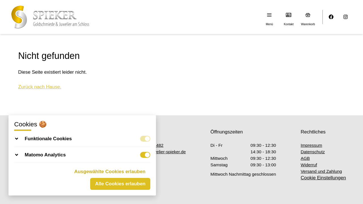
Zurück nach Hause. (39, 87)
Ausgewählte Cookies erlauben (109, 171)
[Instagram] (346, 17)
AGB (305, 158)
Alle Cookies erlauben (120, 183)
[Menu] (269, 15)
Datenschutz (313, 151)
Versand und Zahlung (321, 171)
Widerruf (309, 164)
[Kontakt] (289, 15)
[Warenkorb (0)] (308, 15)
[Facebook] (331, 17)
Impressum (311, 145)
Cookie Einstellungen (323, 177)
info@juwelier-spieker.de (159, 151)
